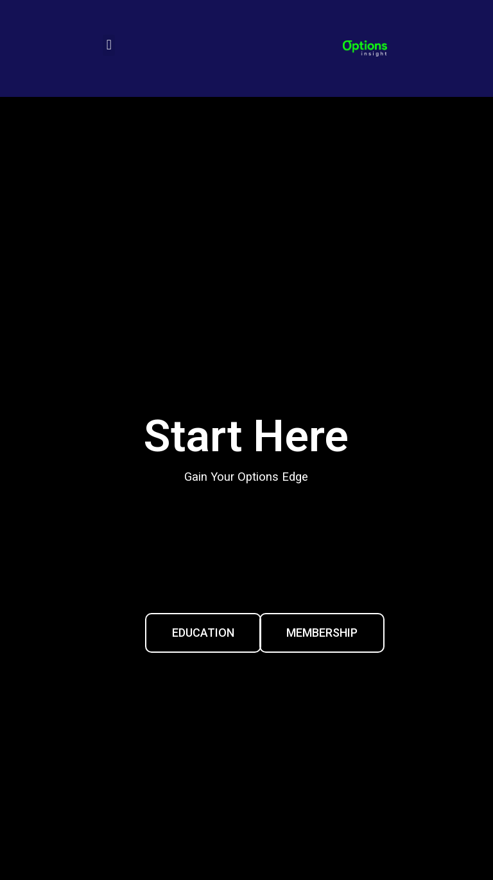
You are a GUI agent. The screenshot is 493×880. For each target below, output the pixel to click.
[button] (109, 45)
